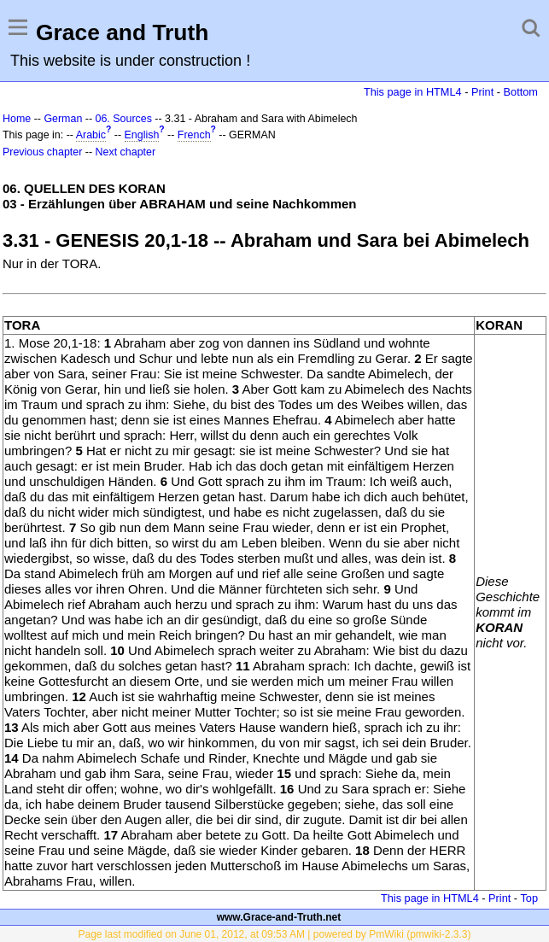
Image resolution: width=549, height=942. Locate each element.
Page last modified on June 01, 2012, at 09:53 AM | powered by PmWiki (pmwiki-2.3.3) (274, 934)
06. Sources (124, 119)
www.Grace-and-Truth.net (279, 917)
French (194, 135)
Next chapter (126, 152)
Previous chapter (42, 152)
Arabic (91, 135)
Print (482, 91)
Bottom (521, 91)
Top (529, 898)
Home (17, 119)
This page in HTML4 (413, 91)
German (63, 119)
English (142, 135)
